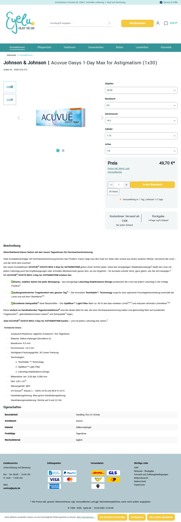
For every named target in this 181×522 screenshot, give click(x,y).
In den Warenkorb (152, 184)
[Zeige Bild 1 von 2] (57, 150)
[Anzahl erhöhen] (126, 184)
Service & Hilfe (170, 2)
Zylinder (109, 129)
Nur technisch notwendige (112, 517)
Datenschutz (140, 481)
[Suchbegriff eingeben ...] (77, 23)
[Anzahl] (119, 184)
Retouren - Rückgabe (144, 471)
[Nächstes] (102, 117)
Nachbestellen (137, 23)
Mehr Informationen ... (86, 517)
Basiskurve (110, 98)
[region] (54, 117)
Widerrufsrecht (141, 478)
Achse (108, 144)
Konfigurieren (137, 517)
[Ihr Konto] (158, 23)
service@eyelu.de (11, 488)
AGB (136, 467)
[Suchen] (109, 23)
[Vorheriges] (18, 117)
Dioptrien (109, 83)
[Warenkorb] (170, 23)
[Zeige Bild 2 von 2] (63, 150)
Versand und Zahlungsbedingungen (151, 474)
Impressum (139, 484)
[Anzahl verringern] (111, 184)
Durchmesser (111, 114)
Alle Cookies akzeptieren (161, 517)
